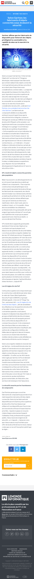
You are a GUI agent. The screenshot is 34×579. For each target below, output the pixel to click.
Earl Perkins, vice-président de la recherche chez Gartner (16, 108)
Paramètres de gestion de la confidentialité (17, 556)
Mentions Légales (17, 551)
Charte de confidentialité (17, 552)
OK (28, 465)
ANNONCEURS (23, 549)
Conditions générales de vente (17, 554)
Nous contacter (12, 549)
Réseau (8, 14)
